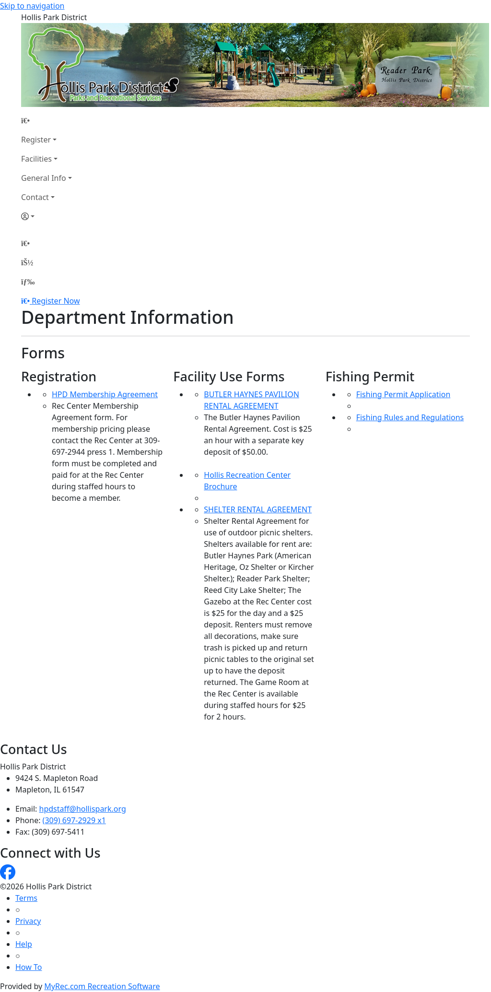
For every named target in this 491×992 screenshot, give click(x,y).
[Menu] (28, 281)
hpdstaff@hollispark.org (82, 808)
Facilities (36, 159)
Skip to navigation (32, 5)
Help (23, 944)
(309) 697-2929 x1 (74, 820)
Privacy (28, 921)
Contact (35, 197)
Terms (26, 898)
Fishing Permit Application (403, 394)
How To (28, 967)
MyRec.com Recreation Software (102, 986)
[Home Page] (46, 120)
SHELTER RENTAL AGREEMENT (258, 509)
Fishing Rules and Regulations (410, 417)
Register (36, 139)
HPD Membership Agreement (105, 394)
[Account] (46, 216)
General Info (43, 178)
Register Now (56, 300)
